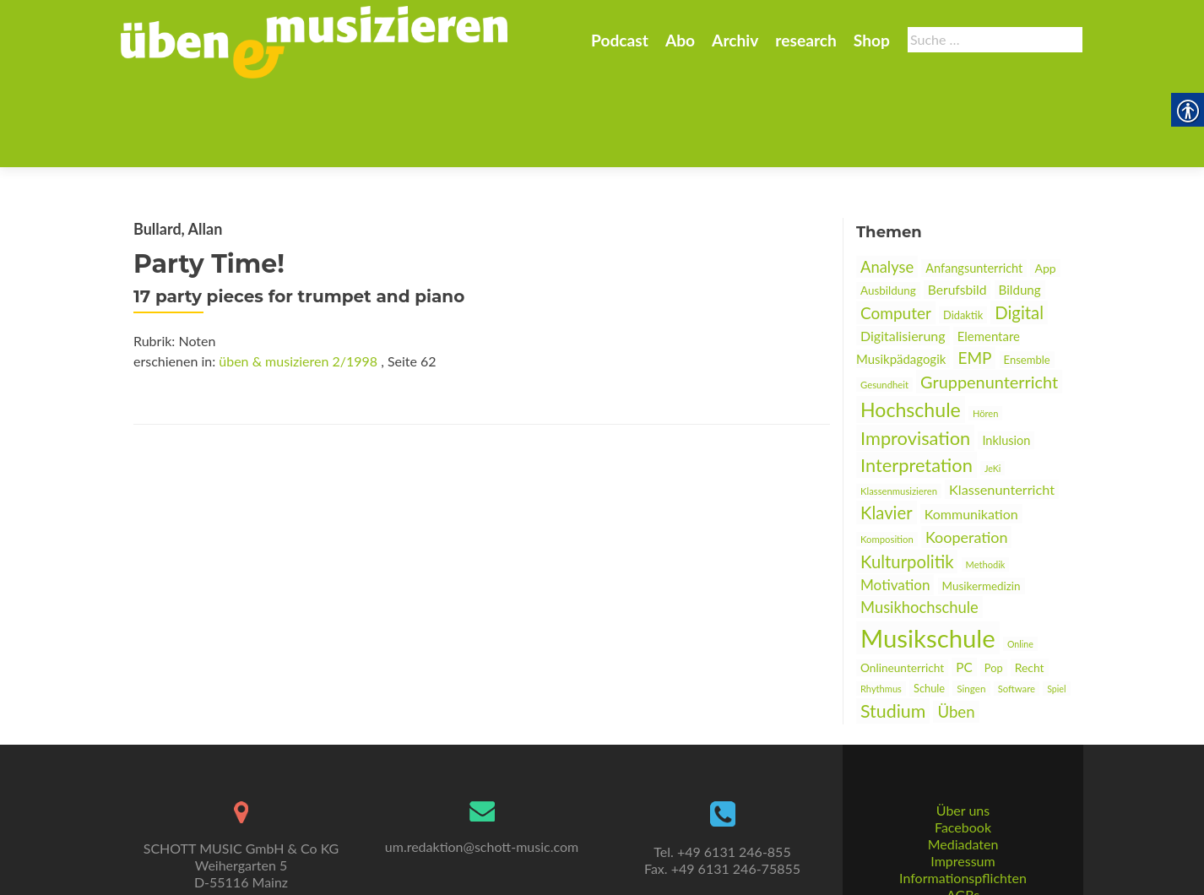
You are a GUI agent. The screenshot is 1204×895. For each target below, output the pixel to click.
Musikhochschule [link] (919, 524)
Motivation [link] (895, 502)
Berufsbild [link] (957, 206)
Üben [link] (955, 629)
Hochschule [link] (910, 327)
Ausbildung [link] (888, 207)
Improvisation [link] (915, 355)
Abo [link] (680, 40)
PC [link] (964, 584)
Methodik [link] (986, 481)
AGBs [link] (962, 832)
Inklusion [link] (1006, 357)
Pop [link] (993, 585)
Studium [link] (892, 628)
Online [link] (1020, 561)
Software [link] (1016, 605)
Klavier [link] (886, 430)
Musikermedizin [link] (981, 503)
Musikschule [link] (927, 555)
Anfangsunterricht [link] (973, 185)
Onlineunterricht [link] (902, 585)
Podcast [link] (619, 40)
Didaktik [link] (963, 232)
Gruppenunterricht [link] (989, 299)
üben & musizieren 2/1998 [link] (298, 278)
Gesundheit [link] (884, 301)
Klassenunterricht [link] (1002, 407)
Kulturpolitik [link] (906, 479)
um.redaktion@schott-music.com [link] (481, 784)
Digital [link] (1019, 230)
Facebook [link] (963, 765)
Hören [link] (985, 330)
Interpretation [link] (916, 382)
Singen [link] (971, 605)
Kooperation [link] (966, 454)
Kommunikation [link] (971, 431)
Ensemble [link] (1027, 277)
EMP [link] (974, 275)
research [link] (806, 40)
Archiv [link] (735, 40)
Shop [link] (872, 40)
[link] (314, 40)
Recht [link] (1029, 585)
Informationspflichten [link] (963, 815)
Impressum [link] (962, 798)
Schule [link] (929, 605)
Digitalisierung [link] (903, 253)
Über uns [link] (963, 748)
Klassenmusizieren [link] (898, 408)
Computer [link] (895, 230)
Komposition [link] (887, 456)
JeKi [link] (992, 385)
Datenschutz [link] (962, 849)
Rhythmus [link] (881, 605)
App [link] (1044, 185)
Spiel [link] (1056, 605)
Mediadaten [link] (963, 781)
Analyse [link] (887, 184)
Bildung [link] (1020, 206)
